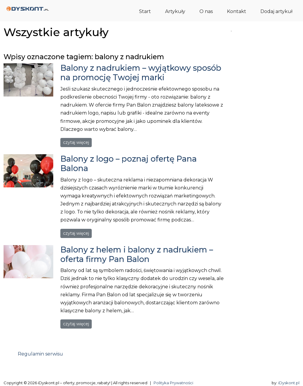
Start (145, 11)
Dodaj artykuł (276, 11)
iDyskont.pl (288, 382)
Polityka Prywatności (173, 382)
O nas (206, 11)
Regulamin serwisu (40, 354)
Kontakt (236, 11)
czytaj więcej (76, 142)
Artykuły (175, 11)
